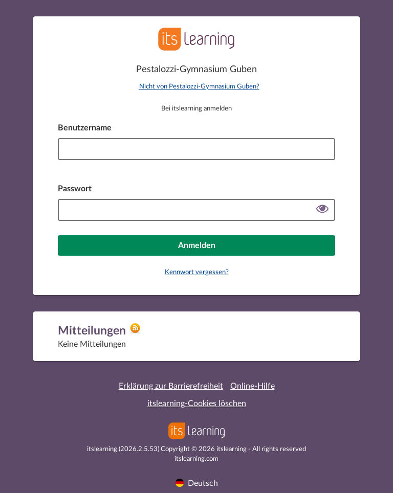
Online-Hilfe (252, 386)
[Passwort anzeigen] (322, 210)
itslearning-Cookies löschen (196, 403)
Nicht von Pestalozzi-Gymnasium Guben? (199, 86)
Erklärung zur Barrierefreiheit (171, 386)
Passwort (75, 189)
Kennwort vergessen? (197, 272)
